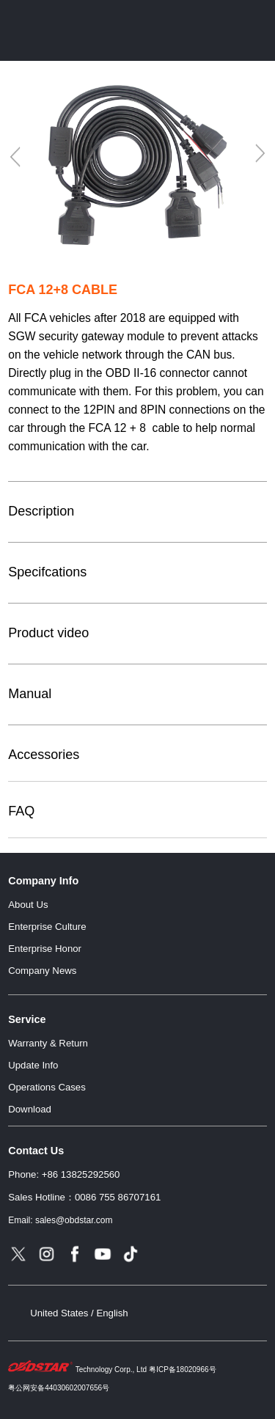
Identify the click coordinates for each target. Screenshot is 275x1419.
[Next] (259, 153)
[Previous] (15, 157)
